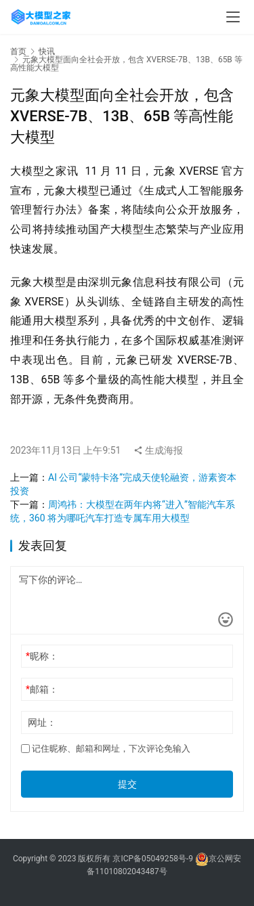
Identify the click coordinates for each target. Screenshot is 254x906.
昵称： (42, 656)
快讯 (47, 51)
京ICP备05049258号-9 (152, 858)
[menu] (233, 17)
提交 (127, 784)
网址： (42, 722)
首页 (18, 51)
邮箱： (42, 689)
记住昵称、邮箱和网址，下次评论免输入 (105, 748)
